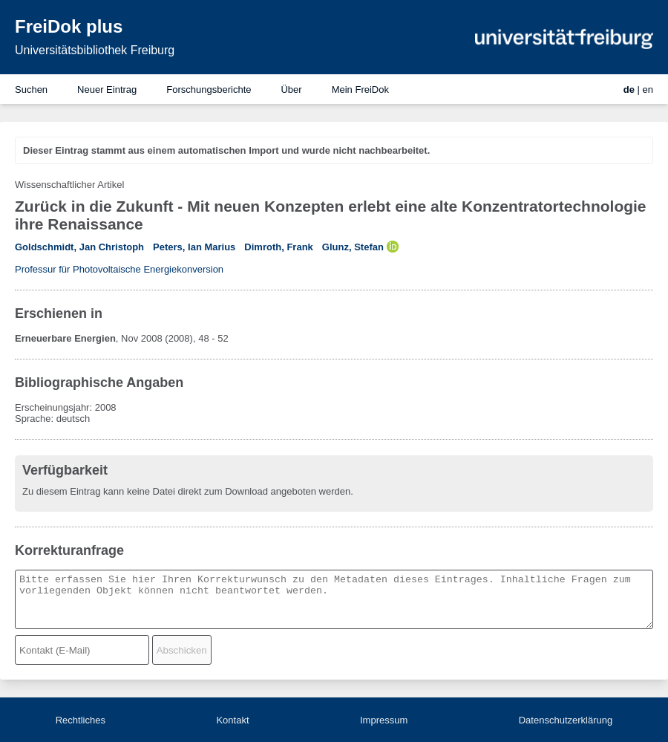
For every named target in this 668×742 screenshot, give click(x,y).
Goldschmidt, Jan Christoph (79, 247)
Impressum (383, 720)
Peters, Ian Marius (194, 247)
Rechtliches (80, 720)
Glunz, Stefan (353, 247)
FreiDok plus (68, 26)
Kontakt (232, 720)
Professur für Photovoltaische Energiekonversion (119, 269)
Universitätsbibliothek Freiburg (94, 50)
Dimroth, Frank (278, 247)
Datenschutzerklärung (565, 720)
